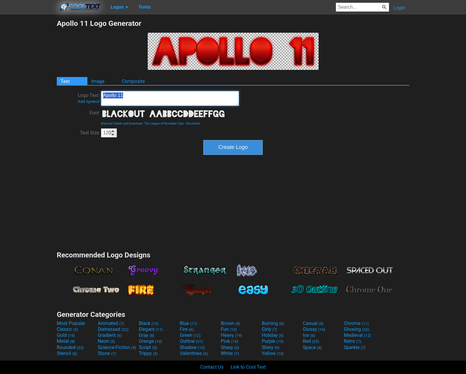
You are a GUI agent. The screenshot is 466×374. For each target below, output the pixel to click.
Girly (269, 329)
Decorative (193, 123)
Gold (66, 335)
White (230, 353)
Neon (106, 341)
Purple (273, 341)
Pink (229, 341)
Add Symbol (88, 101)
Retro (352, 341)
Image (98, 81)
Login (399, 8)
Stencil (67, 353)
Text (65, 81)
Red (311, 341)
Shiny (270, 347)
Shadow (192, 347)
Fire (187, 329)
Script (148, 347)
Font (94, 113)
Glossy (314, 329)
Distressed (113, 329)
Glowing (356, 329)
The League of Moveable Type (164, 123)
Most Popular (71, 323)
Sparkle (355, 347)
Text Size (89, 133)
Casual (313, 323)
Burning (273, 323)
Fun (229, 329)
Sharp (230, 347)
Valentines (194, 353)
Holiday (273, 335)
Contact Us (212, 367)
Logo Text (88, 98)
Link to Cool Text (248, 367)
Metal (66, 341)
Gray (146, 335)
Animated (111, 323)
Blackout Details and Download (121, 123)
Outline (191, 341)
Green (190, 335)
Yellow (273, 353)
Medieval (357, 335)
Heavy (231, 335)
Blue (188, 323)
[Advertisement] (28, 108)
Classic (67, 329)
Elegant (151, 329)
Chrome (356, 323)
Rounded (70, 347)
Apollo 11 (170, 98)
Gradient (110, 335)
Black (149, 323)
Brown (230, 323)
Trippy (148, 353)
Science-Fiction (117, 347)
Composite (133, 81)
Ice (309, 335)
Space (312, 347)
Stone (107, 353)
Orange (150, 341)
